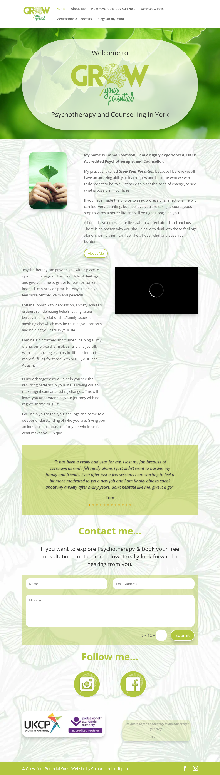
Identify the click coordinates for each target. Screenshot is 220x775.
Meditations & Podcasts (74, 19)
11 (126, 505)
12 (130, 505)
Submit (182, 635)
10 (123, 505)
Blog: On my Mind (110, 19)
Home (60, 9)
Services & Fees (152, 9)
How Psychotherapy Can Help (113, 9)
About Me (78, 9)
